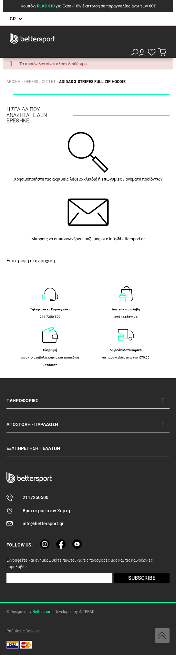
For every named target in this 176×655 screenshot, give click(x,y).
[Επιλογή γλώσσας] (16, 19)
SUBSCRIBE (141, 578)
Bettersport (42, 611)
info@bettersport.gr (127, 238)
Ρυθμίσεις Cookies (22, 631)
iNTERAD (86, 611)
